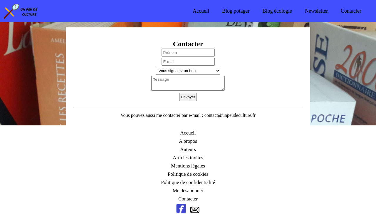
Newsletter (316, 11)
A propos (188, 141)
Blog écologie (277, 11)
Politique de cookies (188, 174)
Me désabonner (188, 190)
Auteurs (188, 149)
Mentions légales (188, 166)
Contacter (351, 11)
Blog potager (235, 11)
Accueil (201, 11)
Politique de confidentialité (188, 182)
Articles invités (188, 157)
